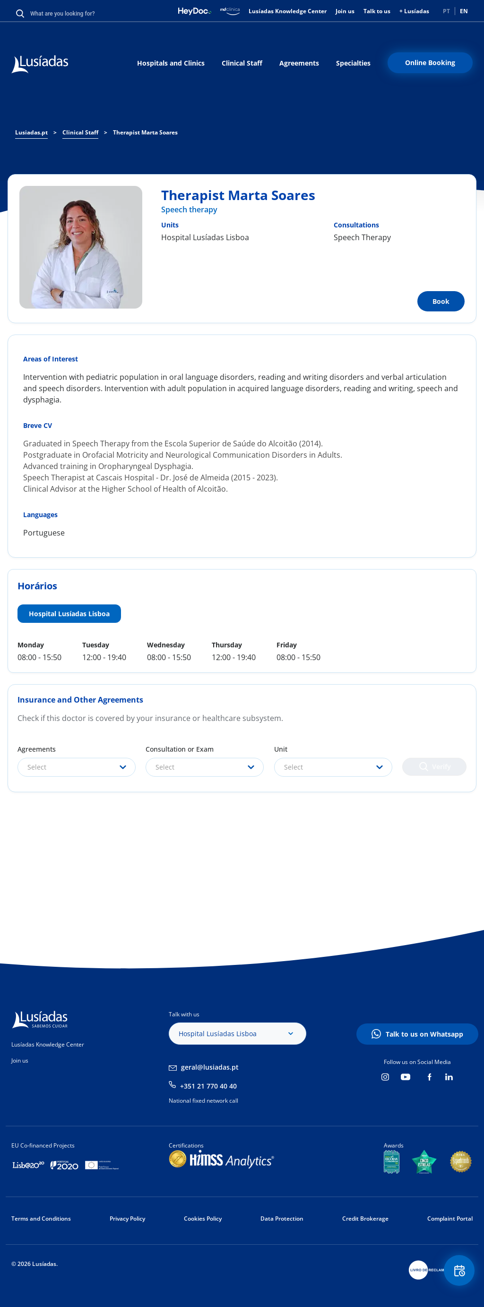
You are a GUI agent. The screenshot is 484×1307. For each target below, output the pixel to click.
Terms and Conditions (41, 1219)
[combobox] (76, 767)
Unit (280, 749)
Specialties (353, 63)
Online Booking (430, 62)
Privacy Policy (127, 1219)
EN (464, 11)
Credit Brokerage (365, 1219)
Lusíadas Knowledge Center (288, 11)
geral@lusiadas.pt (210, 1067)
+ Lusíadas (414, 11)
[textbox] (76, 767)
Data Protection (281, 1219)
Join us (345, 11)
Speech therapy (189, 209)
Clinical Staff (242, 63)
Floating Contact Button (458, 1271)
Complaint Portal (450, 1219)
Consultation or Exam (180, 749)
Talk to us (376, 11)
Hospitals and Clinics (171, 63)
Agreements (299, 63)
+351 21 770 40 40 (208, 1085)
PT (446, 11)
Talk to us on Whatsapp (424, 1034)
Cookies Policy (203, 1219)
